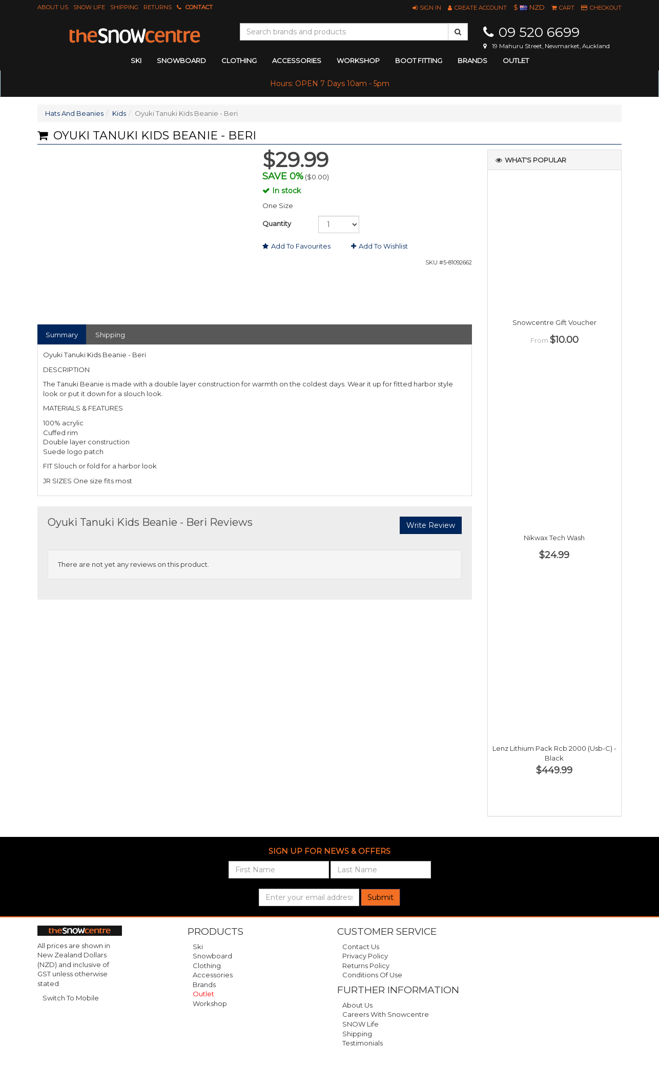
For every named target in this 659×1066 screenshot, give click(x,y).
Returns (157, 7)
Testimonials (362, 1043)
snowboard (181, 60)
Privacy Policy (365, 956)
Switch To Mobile (71, 998)
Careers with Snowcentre (385, 1014)
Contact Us (360, 946)
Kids (119, 113)
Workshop (358, 60)
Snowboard (212, 956)
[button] (427, 8)
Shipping (124, 7)
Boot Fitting (418, 60)
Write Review (430, 525)
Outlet (516, 60)
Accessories (213, 975)
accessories (296, 60)
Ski (198, 946)
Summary (62, 335)
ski (136, 60)
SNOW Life (89, 7)
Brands (472, 60)
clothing (239, 60)
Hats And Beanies (74, 113)
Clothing (207, 965)
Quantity (276, 223)
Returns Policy (365, 965)
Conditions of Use (372, 975)
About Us (52, 7)
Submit (380, 897)
